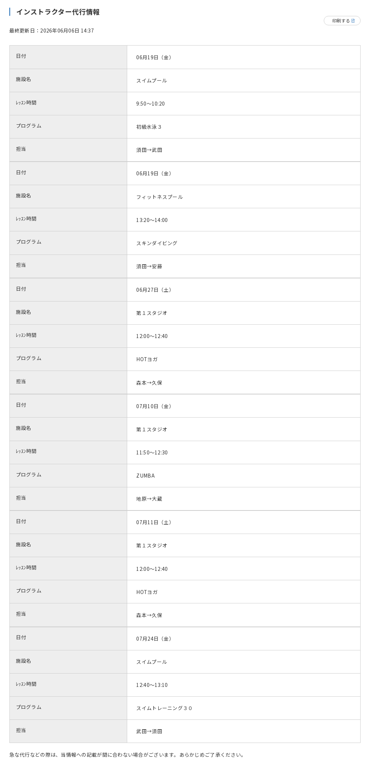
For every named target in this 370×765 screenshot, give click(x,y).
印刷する (341, 20)
